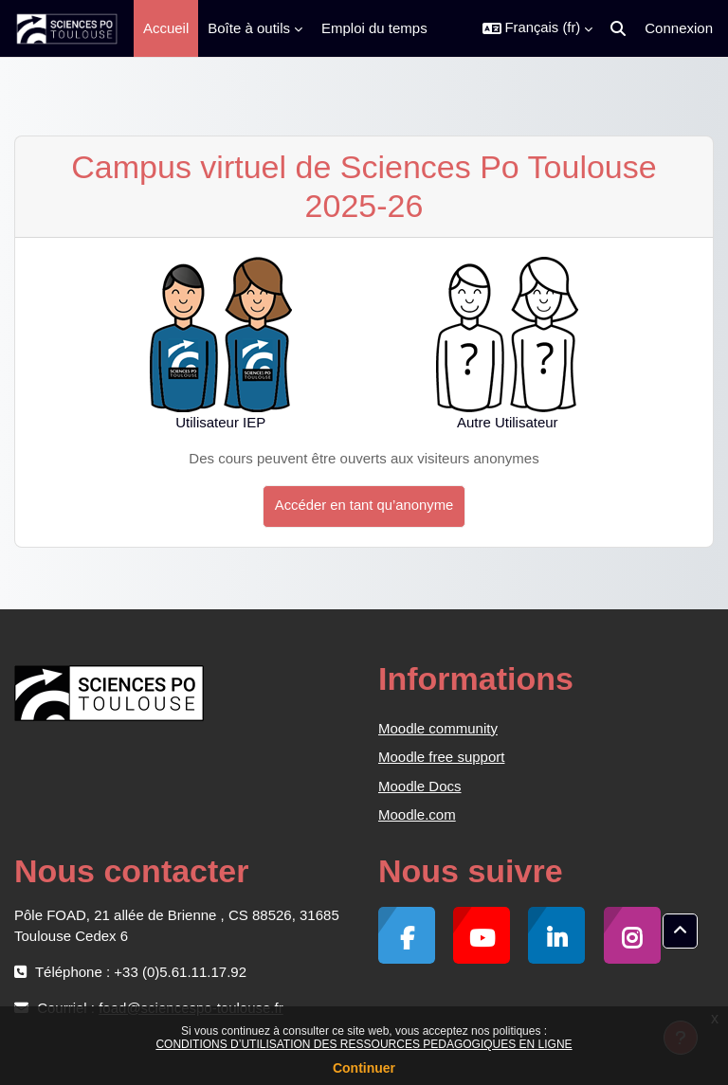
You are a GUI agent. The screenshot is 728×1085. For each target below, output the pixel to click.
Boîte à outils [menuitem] (249, 28)
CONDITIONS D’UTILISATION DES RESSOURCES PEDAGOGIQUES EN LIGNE (363, 1044)
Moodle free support (441, 757)
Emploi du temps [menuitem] (374, 28)
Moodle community (438, 728)
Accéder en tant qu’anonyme (364, 505)
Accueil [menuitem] (166, 28)
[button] (538, 28)
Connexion (679, 28)
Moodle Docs (420, 786)
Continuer (364, 1068)
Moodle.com (417, 814)
